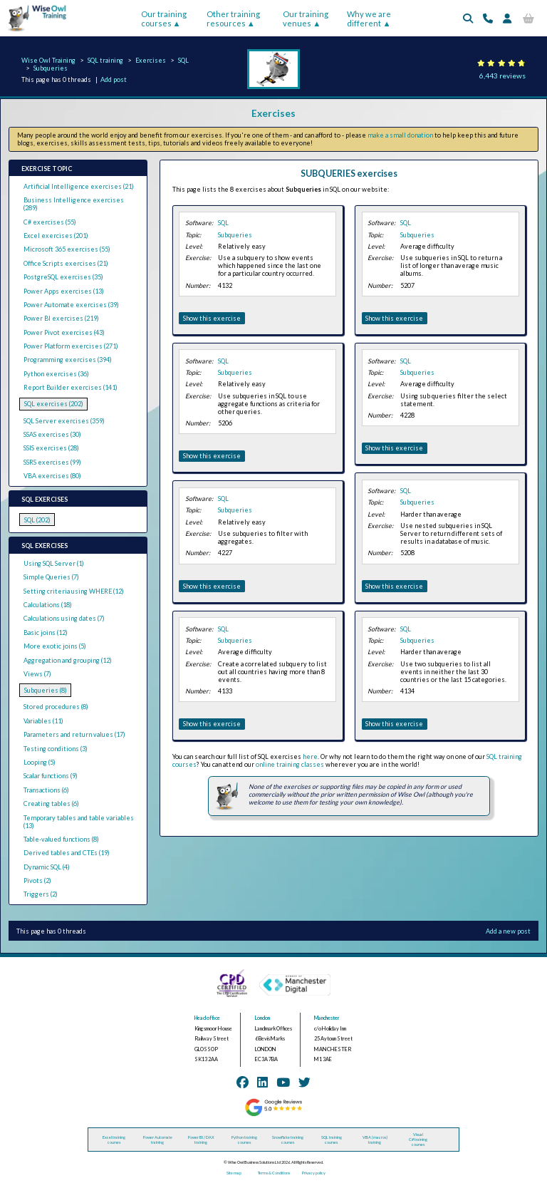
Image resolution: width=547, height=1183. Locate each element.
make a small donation (400, 135)
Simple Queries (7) (51, 577)
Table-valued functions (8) (61, 839)
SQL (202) (37, 520)
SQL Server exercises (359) (64, 421)
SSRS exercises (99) (52, 462)
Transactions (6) (46, 790)
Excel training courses (114, 1140)
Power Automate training (157, 1140)
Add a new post (508, 931)
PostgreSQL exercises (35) (63, 277)
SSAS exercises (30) (52, 434)
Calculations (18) (48, 605)
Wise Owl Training (48, 60)
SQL (183, 60)
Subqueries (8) (45, 690)
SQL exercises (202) (53, 404)
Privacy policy (313, 1172)
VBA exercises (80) (52, 476)
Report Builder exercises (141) (71, 387)
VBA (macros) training (375, 1140)
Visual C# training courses (418, 1139)
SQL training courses (331, 1140)
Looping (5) (40, 762)
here (310, 756)
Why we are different (369, 18)
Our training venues (305, 18)
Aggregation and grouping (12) (68, 660)
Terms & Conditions (274, 1172)
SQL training (105, 60)
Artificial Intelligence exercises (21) (79, 186)
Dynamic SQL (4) (47, 867)
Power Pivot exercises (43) (64, 332)
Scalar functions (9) (51, 776)
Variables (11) (43, 721)
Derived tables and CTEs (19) (67, 853)
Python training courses (244, 1140)
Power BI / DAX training (201, 1140)
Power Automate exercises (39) (71, 305)
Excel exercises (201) (56, 235)
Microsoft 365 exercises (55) (67, 249)
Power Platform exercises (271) (71, 346)
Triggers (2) (41, 894)
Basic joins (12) (46, 632)
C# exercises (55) (50, 222)
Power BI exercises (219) (61, 318)
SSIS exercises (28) (51, 448)
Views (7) (37, 674)
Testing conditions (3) (56, 749)
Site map (233, 1172)
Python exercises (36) (56, 374)
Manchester (327, 1018)
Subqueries (50, 68)
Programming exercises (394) (68, 359)
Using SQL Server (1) (54, 563)
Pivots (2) (37, 880)
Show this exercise (212, 318)
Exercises (150, 60)
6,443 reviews (502, 75)
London (262, 1018)
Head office (207, 1018)
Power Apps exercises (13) (64, 291)
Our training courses (164, 18)
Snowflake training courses (287, 1140)
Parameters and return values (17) (74, 734)
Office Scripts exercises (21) (66, 263)
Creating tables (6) (51, 803)
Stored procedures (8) (56, 707)
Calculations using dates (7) (64, 618)
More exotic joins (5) (55, 646)
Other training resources (233, 18)
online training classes (290, 764)
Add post (113, 79)
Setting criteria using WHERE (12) (74, 591)
